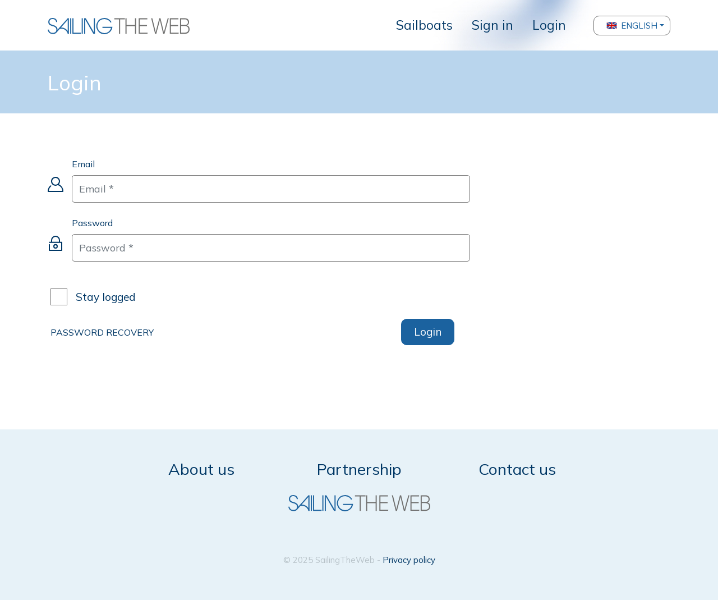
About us (201, 469)
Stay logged (106, 297)
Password (92, 222)
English (631, 25)
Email (83, 164)
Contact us (517, 469)
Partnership (359, 469)
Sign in (492, 25)
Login (549, 25)
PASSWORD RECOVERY (102, 332)
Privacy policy (409, 560)
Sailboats (424, 25)
